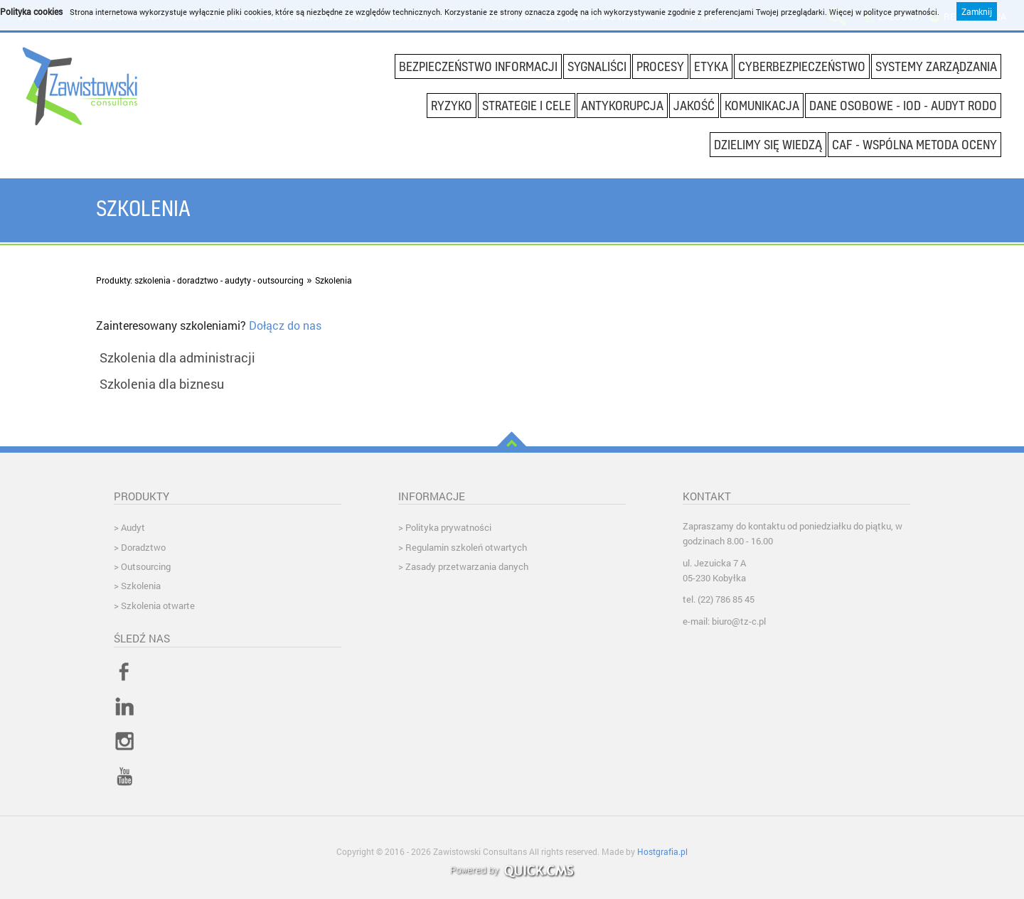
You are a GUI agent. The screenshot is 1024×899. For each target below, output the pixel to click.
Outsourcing (146, 566)
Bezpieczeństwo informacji (478, 66)
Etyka (711, 66)
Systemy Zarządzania (936, 66)
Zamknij (976, 10)
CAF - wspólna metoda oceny (914, 144)
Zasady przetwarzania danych (466, 566)
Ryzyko (451, 105)
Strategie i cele (526, 105)
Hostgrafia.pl (662, 851)
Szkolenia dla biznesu (162, 383)
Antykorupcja (622, 105)
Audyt (133, 527)
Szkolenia (333, 280)
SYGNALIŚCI (596, 66)
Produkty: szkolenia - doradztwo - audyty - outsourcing (200, 280)
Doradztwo (143, 547)
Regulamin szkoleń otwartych (466, 547)
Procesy (660, 66)
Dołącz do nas (286, 325)
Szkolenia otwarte (158, 605)
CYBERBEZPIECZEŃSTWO (801, 66)
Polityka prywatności (448, 527)
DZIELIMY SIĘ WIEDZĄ (768, 144)
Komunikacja (762, 105)
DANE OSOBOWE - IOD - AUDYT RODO (903, 105)
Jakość (694, 105)
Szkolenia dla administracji (177, 357)
